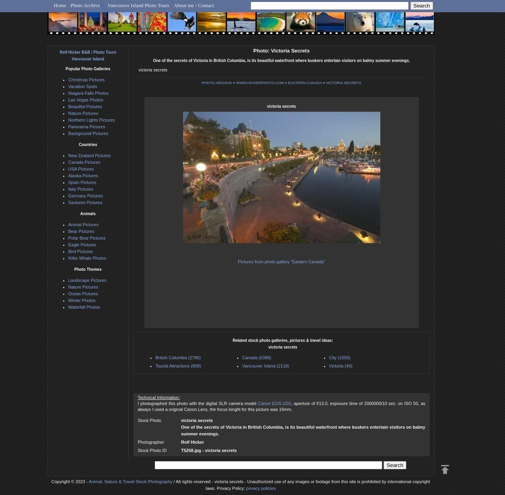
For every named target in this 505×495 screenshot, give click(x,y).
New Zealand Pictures (89, 155)
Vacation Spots (82, 86)
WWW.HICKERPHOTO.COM (260, 83)
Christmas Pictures (86, 79)
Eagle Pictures (82, 244)
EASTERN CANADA (305, 83)
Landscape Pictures (87, 280)
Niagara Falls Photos (88, 93)
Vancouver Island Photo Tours (139, 5)
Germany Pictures (85, 195)
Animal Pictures (83, 224)
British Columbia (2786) (178, 357)
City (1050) (339, 357)
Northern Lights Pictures (91, 120)
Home (60, 5)
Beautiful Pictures (85, 106)
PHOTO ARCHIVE (217, 83)
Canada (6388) (256, 357)
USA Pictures (81, 169)
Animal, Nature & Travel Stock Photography (130, 481)
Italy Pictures (80, 189)
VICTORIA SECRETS (343, 83)
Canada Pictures (84, 162)
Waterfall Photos (84, 307)
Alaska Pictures (83, 175)
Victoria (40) (340, 366)
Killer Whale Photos (87, 258)
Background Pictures (88, 133)
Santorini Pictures (85, 202)
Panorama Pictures (86, 126)
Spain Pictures (82, 182)
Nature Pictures (83, 113)
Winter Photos (81, 300)
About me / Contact (194, 5)
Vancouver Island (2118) (265, 366)
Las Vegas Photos (85, 100)
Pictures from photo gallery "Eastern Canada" (281, 261)
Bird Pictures (80, 251)
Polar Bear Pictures (87, 238)
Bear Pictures (81, 231)
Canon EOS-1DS (274, 403)
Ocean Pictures (83, 293)
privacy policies (261, 488)
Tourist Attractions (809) (178, 366)
